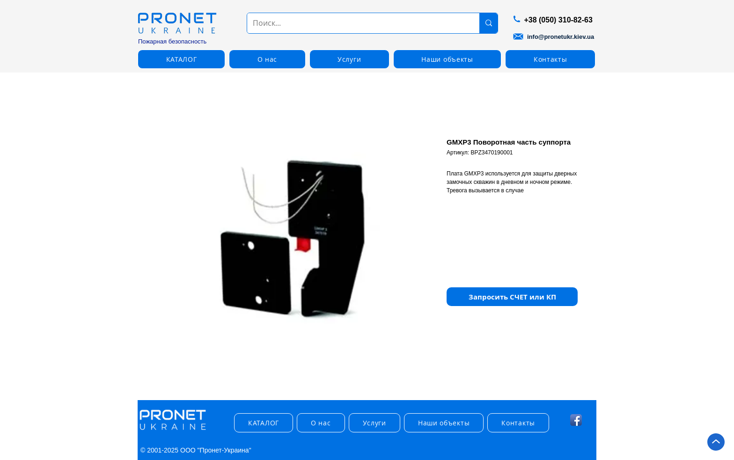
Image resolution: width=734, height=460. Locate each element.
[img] (173, 430)
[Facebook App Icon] (576, 420)
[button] (181, 59)
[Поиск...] (356, 23)
